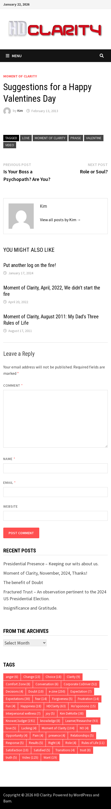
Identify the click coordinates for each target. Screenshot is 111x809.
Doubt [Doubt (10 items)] (36, 691)
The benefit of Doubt (23, 582)
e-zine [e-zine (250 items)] (57, 691)
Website (10, 506)
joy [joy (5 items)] (50, 713)
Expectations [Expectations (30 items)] (18, 699)
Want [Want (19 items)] (50, 757)
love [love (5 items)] (11, 728)
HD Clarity (42, 794)
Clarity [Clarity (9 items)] (73, 677)
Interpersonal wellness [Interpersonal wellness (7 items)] (23, 713)
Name (9, 459)
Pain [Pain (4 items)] (38, 735)
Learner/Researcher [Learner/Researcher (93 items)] (81, 721)
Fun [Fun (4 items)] (10, 706)
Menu (14, 55)
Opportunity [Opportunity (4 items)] (16, 735)
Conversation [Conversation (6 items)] (46, 684)
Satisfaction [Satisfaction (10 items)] (17, 750)
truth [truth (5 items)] (11, 757)
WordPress (82, 794)
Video (9, 145)
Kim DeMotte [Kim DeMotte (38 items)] (72, 713)
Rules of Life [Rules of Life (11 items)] (93, 743)
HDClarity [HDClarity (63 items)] (56, 706)
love (26, 138)
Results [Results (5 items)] (36, 743)
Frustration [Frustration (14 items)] (88, 699)
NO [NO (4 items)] (84, 728)
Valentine (93, 138)
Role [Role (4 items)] (70, 743)
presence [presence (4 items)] (57, 735)
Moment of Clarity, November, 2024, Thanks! (45, 573)
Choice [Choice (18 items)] (53, 677)
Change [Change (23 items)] (31, 677)
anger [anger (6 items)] (12, 677)
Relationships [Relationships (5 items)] (82, 735)
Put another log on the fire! (29, 265)
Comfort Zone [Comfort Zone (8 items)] (18, 684)
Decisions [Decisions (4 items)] (14, 691)
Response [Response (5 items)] (15, 743)
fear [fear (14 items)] (41, 699)
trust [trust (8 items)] (85, 750)
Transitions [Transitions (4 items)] (65, 750)
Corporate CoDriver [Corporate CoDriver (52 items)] (80, 684)
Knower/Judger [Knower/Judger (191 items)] (20, 721)
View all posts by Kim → (60, 219)
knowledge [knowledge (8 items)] (50, 721)
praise (75, 138)
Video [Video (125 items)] (30, 757)
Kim (20, 111)
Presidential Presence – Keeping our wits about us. (51, 564)
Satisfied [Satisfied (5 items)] (42, 750)
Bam (7, 800)
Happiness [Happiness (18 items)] (31, 706)
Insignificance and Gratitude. (30, 608)
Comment (13, 385)
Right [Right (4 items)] (54, 743)
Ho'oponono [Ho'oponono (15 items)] (83, 706)
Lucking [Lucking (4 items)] (28, 728)
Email (9, 482)
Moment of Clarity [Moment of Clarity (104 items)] (58, 728)
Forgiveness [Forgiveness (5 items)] (62, 699)
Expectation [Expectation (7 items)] (81, 691)
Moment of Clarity (20, 76)
